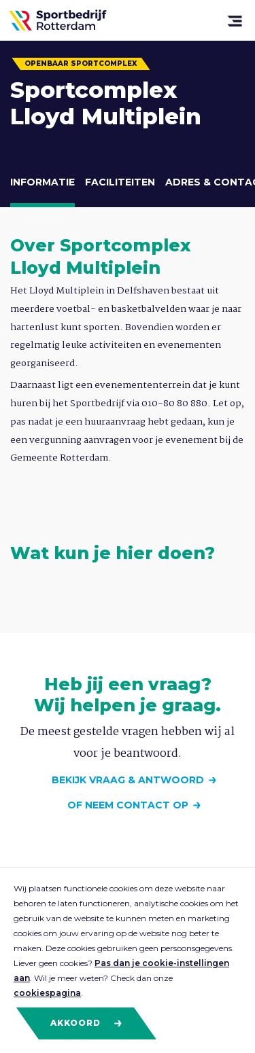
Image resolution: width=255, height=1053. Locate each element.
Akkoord (86, 1023)
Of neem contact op (127, 805)
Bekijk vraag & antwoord (128, 780)
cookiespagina (47, 993)
